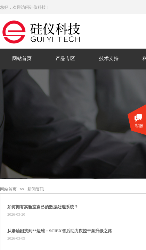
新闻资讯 (35, 189)
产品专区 (65, 58)
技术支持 (109, 58)
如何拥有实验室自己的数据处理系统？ (42, 207)
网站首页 (22, 58)
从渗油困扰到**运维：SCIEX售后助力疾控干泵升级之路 (59, 230)
